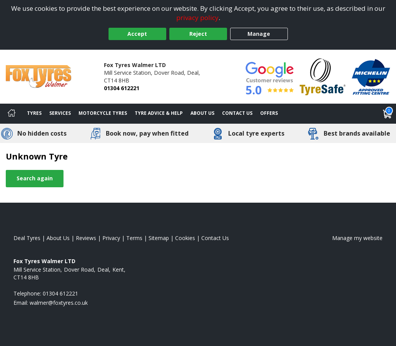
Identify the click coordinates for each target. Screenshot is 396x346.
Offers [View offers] (269, 113)
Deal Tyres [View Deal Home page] (26, 238)
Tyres (34, 113)
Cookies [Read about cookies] (185, 238)
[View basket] (387, 114)
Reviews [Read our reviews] (86, 238)
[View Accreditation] (322, 76)
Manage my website (357, 238)
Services (60, 113)
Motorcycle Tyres (103, 113)
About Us (202, 113)
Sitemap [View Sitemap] (159, 238)
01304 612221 (121, 88)
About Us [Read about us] (58, 238)
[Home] (11, 114)
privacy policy (197, 17)
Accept (137, 33)
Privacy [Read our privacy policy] (111, 238)
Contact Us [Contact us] (237, 113)
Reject (198, 33)
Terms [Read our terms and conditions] (134, 238)
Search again (35, 178)
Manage (258, 33)
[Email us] (59, 302)
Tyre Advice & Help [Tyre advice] (159, 113)
